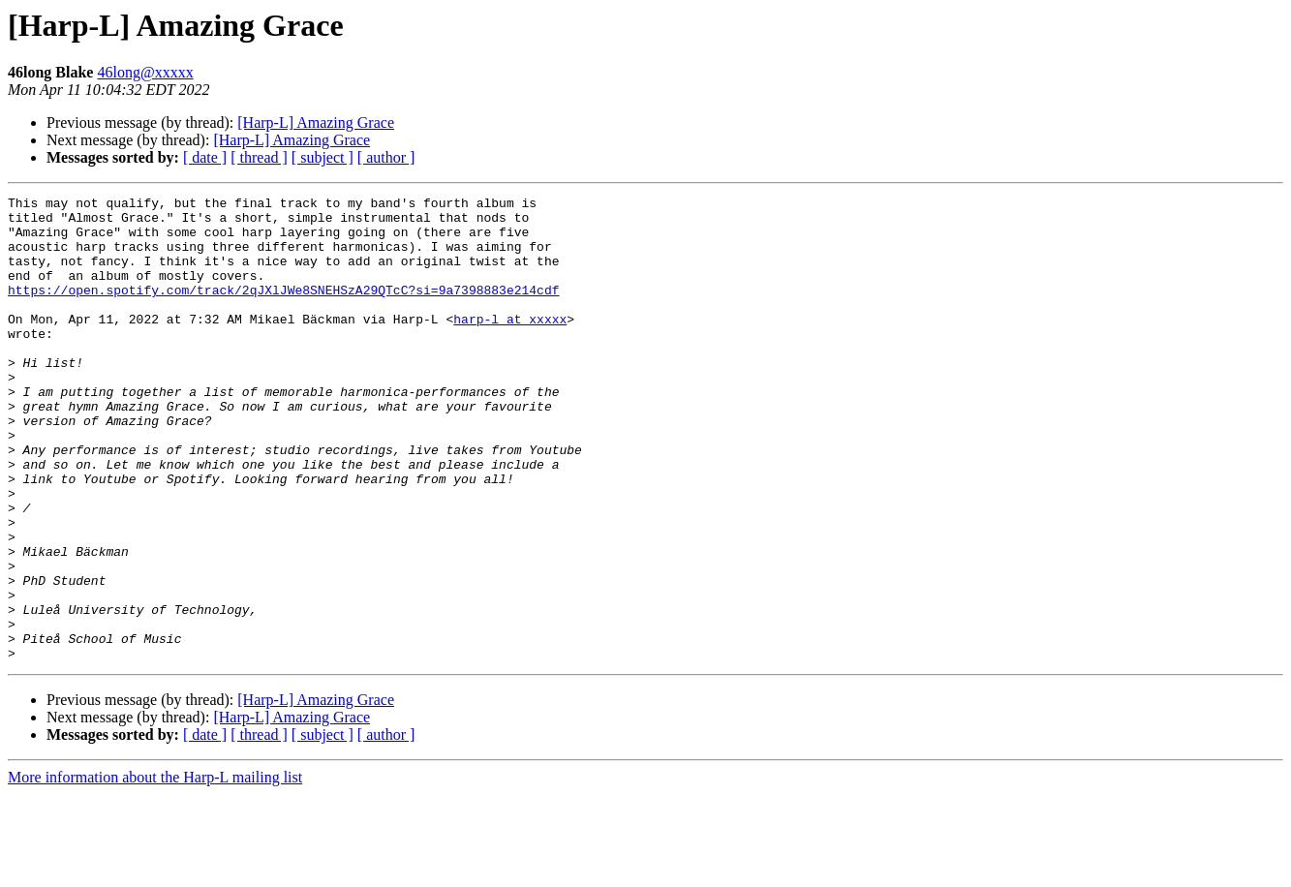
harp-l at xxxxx (510, 344)
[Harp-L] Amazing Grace (315, 122)
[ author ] (386, 157)
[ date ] (205, 157)
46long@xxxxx (145, 72)
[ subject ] (322, 157)
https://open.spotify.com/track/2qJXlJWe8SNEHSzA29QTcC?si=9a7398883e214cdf (283, 310)
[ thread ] (259, 157)
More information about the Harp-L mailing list (155, 870)
